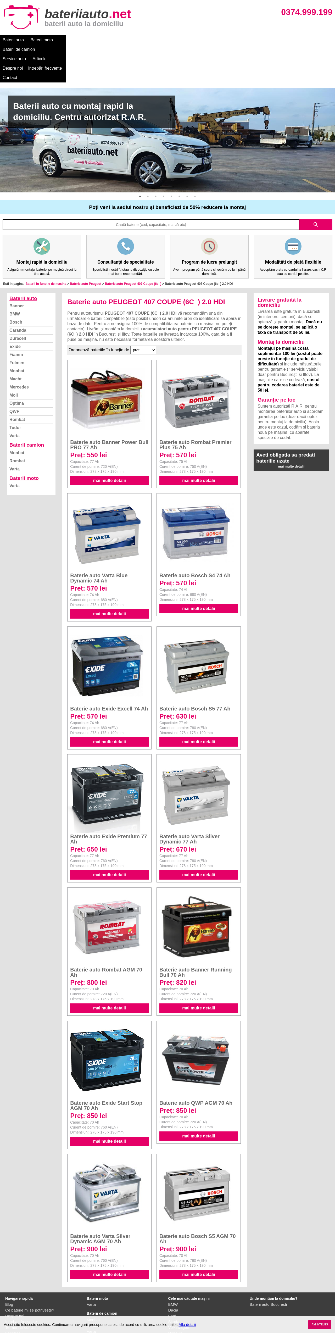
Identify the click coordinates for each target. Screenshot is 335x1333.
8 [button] (195, 158)
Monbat (16, 333)
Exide (15, 309)
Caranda (17, 292)
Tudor (15, 390)
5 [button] (171, 158)
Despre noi (159, 40)
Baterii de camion (75, 40)
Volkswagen (178, 1289)
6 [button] (179, 158)
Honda (174, 1312)
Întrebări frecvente (191, 40)
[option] (167, 102)
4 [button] (163, 158)
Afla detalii (187, 1325)
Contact (222, 40)
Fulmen (16, 325)
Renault (175, 1295)
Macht (15, 341)
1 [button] (140, 158)
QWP (14, 373)
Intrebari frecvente (21, 1284)
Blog (9, 1266)
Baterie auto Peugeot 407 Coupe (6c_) (133, 246)
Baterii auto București (268, 1266)
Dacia (173, 1272)
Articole (135, 40)
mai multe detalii (109, 443)
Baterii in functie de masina (45, 246)
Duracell (17, 300)
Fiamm (16, 317)
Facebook (14, 1295)
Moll (13, 357)
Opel (172, 1307)
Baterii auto (13, 40)
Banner (16, 268)
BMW (14, 276)
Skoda (174, 1284)
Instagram (14, 1301)
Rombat (17, 382)
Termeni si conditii (20, 1289)
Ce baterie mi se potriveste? (29, 1272)
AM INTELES (319, 1324)
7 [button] (187, 158)
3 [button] (155, 158)
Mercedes (19, 349)
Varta (14, 398)
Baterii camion (26, 407)
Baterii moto (42, 40)
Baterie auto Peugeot (85, 246)
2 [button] (147, 158)
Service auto (110, 40)
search (316, 187)
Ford (172, 1278)
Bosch (15, 284)
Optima (16, 365)
